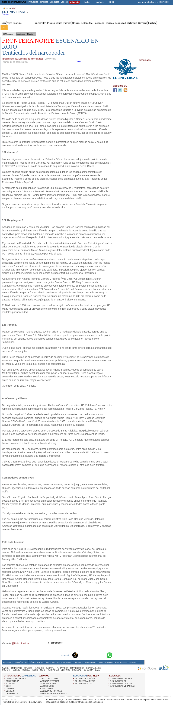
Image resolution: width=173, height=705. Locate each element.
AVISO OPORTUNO (49, 679)
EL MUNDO (39, 668)
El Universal (8, 34)
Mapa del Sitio (121, 662)
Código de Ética (37, 662)
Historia (133, 662)
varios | (64, 2)
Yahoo (97, 655)
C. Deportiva (86, 23)
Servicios (142, 23)
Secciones (28, 23)
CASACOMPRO (47, 688)
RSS (111, 2)
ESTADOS (28, 668)
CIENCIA (26, 670)
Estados (40, 27)
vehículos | (55, 2)
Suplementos (40, 23)
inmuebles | (33, 2)
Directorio (8, 662)
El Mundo (50, 27)
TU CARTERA (62, 668)
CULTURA (6, 670)
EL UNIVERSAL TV (83, 683)
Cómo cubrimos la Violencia (58, 662)
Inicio (3, 23)
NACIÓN (5, 668)
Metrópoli (12, 27)
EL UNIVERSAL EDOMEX (121, 679)
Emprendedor (79, 27)
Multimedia (132, 23)
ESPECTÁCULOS (93, 668)
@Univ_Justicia (20, 643)
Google (103, 655)
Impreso (67, 23)
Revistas (109, 23)
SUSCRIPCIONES (48, 683)
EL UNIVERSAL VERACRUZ (122, 686)
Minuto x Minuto (54, 23)
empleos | (44, 2)
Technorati (80, 655)
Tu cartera (67, 27)
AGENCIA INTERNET (49, 681)
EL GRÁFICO (11, 683)
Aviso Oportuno (14, 23)
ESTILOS (16, 670)
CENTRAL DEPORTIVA (16, 679)
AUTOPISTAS (53, 670)
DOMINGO (10, 688)
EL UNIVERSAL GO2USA (121, 683)
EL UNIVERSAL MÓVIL (85, 679)
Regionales (99, 23)
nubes (9, 8)
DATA (97, 670)
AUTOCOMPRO (47, 686)
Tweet (78, 61)
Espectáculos (91, 27)
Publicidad (157, 27)
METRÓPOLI (16, 668)
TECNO (35, 670)
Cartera (58, 27)
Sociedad (138, 27)
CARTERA (50, 668)
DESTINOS (65, 670)
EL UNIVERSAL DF (118, 681)
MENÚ (42, 670)
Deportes (117, 27)
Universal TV (127, 27)
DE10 (8, 686)
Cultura (101, 27)
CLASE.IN (10, 691)
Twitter (87, 2)
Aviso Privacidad (105, 662)
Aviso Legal (90, 662)
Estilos (108, 27)
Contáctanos (21, 662)
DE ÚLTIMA (88, 670)
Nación (4, 27)
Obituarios (147, 27)
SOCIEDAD (76, 670)
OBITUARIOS (12, 693)
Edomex (21, 27)
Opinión (75, 23)
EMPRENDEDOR (77, 668)
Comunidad (120, 23)
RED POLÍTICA (12, 681)
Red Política (31, 27)
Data (166, 27)
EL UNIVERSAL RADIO (85, 681)
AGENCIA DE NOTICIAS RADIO (54, 693)
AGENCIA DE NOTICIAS (51, 691)
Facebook (99, 2)
